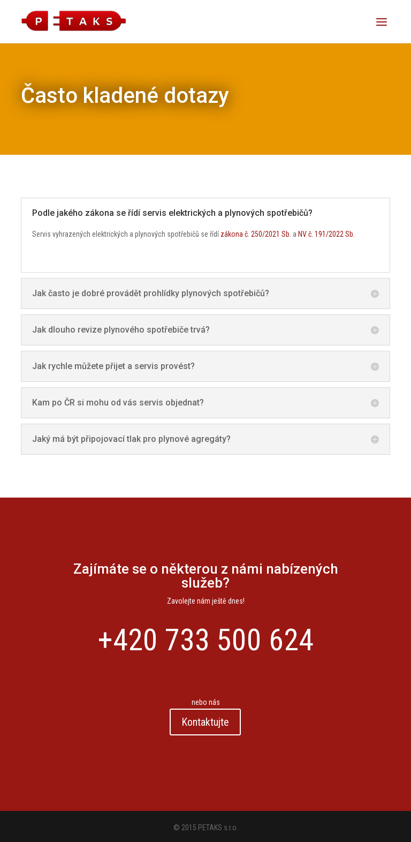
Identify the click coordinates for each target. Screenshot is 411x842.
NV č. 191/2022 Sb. (326, 234)
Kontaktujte (206, 722)
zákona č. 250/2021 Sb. (255, 234)
